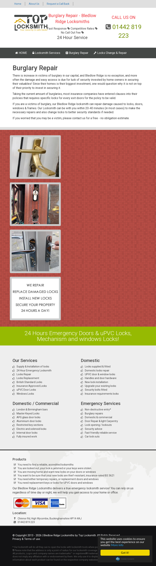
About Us (34, 3)
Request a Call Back (58, 3)
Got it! (125, 553)
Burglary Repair (77, 53)
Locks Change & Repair (110, 53)
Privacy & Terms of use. (27, 539)
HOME (21, 53)
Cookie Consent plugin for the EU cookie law (125, 559)
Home (17, 3)
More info (117, 545)
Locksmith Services (46, 53)
